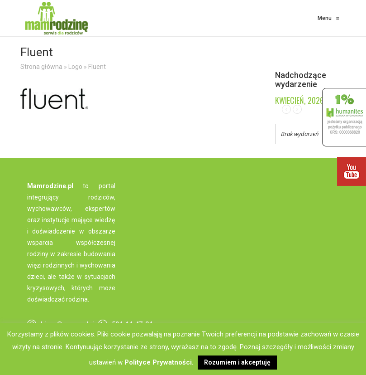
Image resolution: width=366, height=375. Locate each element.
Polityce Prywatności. (159, 362)
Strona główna (41, 66)
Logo (75, 66)
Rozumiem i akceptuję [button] (237, 362)
